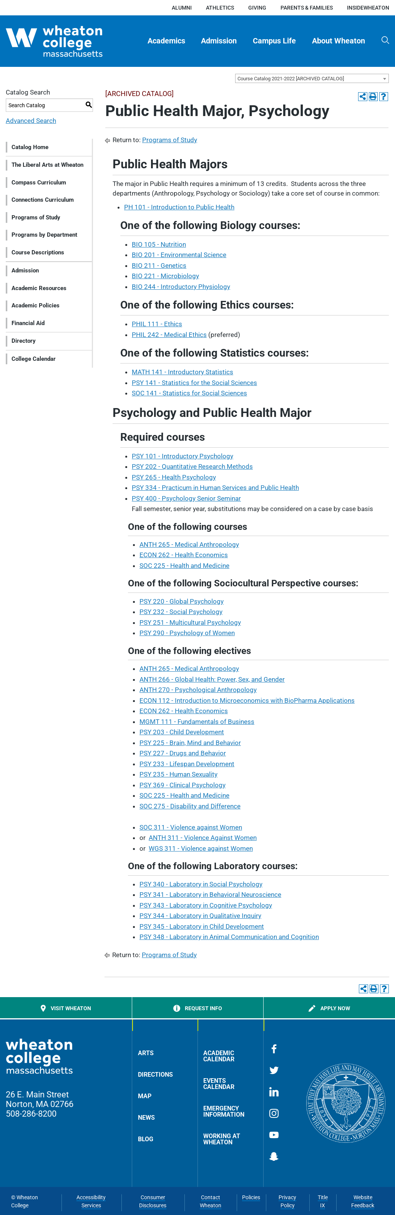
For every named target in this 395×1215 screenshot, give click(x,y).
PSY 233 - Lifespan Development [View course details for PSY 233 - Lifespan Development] (186, 764)
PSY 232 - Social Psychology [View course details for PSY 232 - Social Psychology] (180, 612)
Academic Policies (36, 305)
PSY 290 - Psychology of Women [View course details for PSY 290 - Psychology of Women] (187, 633)
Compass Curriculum (39, 182)
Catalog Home (30, 147)
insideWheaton (368, 8)
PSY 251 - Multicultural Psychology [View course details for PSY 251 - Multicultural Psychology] (190, 622)
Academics (166, 41)
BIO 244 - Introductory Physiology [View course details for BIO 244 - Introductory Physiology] (181, 286)
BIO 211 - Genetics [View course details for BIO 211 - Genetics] (159, 265)
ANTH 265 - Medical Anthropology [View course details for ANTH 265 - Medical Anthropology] (189, 544)
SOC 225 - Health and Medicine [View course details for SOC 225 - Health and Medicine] (184, 565)
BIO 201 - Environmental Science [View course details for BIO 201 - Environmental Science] (179, 255)
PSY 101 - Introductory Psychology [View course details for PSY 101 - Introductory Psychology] (182, 456)
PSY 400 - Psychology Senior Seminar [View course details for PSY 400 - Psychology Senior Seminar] (186, 498)
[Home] (67, 41)
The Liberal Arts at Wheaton (47, 164)
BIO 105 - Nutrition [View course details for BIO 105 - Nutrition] (159, 244)
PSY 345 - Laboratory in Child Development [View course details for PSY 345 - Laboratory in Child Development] (201, 926)
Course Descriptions (38, 252)
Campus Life (274, 41)
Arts (146, 1053)
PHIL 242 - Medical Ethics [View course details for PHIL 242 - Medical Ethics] (169, 335)
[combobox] (312, 78)
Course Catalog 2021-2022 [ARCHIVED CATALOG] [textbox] (290, 78)
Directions (155, 1074)
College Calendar (34, 358)
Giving (257, 8)
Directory (24, 340)
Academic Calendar (218, 1056)
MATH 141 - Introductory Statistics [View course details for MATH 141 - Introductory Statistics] (182, 372)
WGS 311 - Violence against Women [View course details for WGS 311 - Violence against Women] (201, 848)
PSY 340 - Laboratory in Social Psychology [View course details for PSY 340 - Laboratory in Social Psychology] (200, 884)
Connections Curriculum (43, 199)
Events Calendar (218, 1084)
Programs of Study (36, 217)
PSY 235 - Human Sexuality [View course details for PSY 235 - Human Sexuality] (178, 774)
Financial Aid (28, 323)
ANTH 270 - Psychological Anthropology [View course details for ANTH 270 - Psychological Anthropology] (198, 690)
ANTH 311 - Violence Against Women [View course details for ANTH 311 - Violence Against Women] (203, 838)
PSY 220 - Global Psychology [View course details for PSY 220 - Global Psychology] (181, 601)
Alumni (182, 8)
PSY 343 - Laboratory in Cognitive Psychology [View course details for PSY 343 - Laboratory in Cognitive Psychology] (205, 905)
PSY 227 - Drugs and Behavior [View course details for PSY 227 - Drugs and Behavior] (182, 753)
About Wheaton (338, 41)
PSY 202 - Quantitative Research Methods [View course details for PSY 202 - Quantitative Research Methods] (192, 466)
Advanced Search (31, 120)
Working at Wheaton (221, 1139)
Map (144, 1096)
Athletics (220, 8)
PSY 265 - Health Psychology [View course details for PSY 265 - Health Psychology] (174, 477)
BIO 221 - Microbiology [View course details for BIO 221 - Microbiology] (165, 276)
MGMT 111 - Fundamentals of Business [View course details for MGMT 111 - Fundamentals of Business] (196, 721)
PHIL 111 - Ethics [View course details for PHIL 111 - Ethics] (157, 324)
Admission (219, 41)
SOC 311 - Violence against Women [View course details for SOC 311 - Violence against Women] (190, 827)
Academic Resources (39, 288)
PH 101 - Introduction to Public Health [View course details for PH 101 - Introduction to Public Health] (179, 207)
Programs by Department (44, 234)
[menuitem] (166, 41)
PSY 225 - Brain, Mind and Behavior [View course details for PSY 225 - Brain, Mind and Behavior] (190, 743)
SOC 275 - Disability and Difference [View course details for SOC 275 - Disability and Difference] (190, 806)
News (146, 1117)
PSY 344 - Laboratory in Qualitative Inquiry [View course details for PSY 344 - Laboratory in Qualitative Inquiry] (200, 916)
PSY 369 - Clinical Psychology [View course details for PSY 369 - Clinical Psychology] (182, 785)
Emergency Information (223, 1111)
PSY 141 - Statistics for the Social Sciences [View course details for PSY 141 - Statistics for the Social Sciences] (194, 383)
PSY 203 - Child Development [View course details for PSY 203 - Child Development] (181, 732)
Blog (145, 1139)
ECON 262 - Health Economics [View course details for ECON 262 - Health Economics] (183, 555)
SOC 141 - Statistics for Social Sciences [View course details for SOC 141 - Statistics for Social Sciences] (189, 393)
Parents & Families (306, 8)
